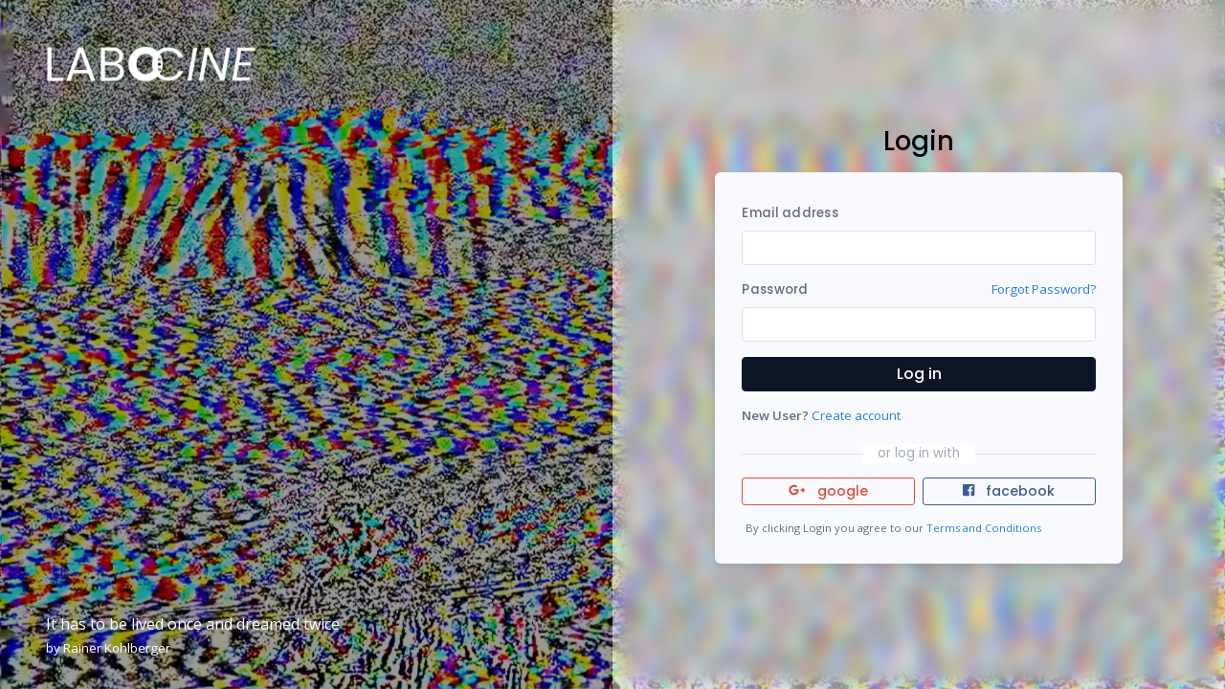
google (828, 490)
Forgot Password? (1043, 289)
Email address (789, 213)
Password (775, 289)
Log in (919, 374)
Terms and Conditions (983, 528)
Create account (856, 415)
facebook (1009, 490)
